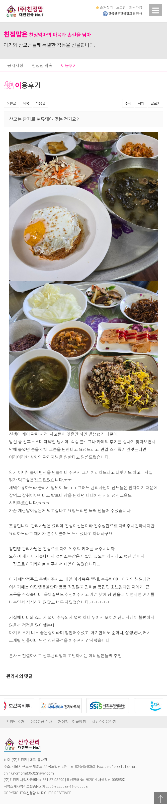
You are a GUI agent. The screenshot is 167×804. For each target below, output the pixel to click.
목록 (26, 104)
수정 (128, 104)
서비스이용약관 (104, 722)
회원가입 (135, 7)
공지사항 (15, 65)
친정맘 (31, 793)
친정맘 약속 (42, 65)
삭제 (141, 104)
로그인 (121, 7)
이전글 (11, 104)
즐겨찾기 (104, 7)
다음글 (40, 104)
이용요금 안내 (41, 722)
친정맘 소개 (15, 722)
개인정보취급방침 (72, 722)
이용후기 (69, 65)
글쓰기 (156, 104)
